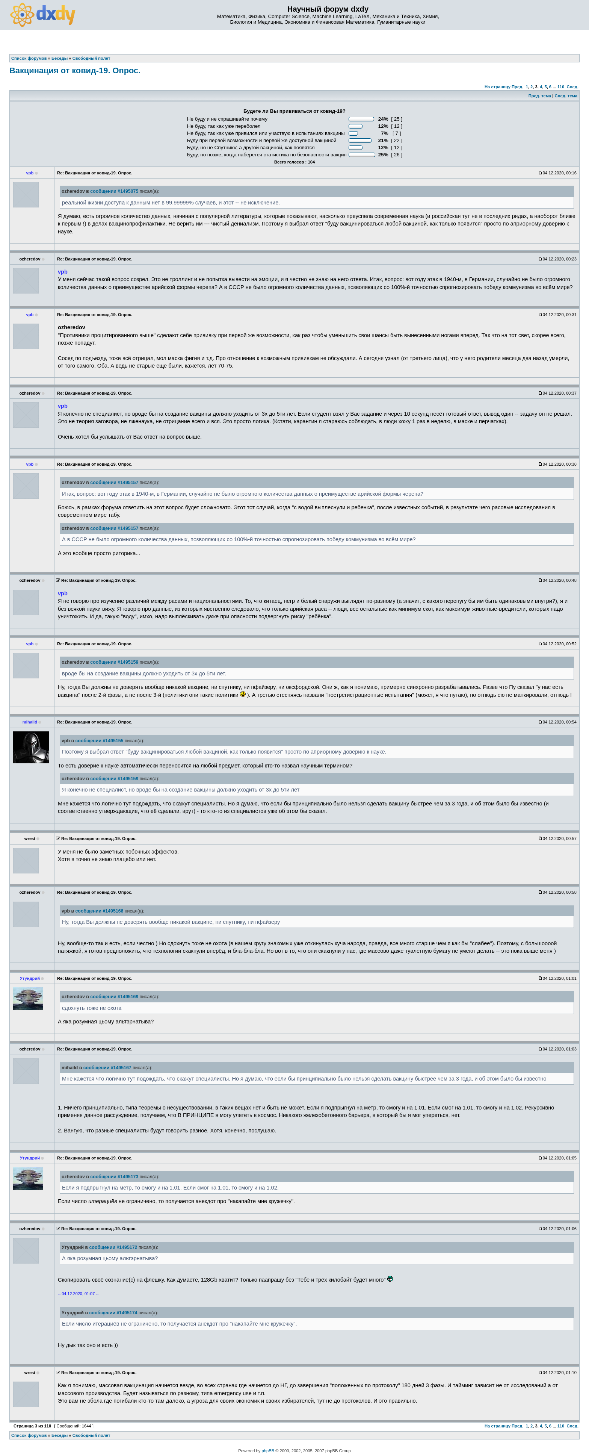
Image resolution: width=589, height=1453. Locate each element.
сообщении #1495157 (114, 482)
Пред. (517, 87)
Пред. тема (540, 96)
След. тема (565, 96)
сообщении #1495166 (99, 911)
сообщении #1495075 (114, 191)
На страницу (497, 87)
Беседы (59, 1435)
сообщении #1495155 (99, 740)
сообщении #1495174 (113, 1312)
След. (572, 87)
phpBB (268, 1450)
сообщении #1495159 (114, 662)
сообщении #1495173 (114, 1176)
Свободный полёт (91, 1435)
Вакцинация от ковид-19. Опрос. (74, 70)
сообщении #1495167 (107, 1067)
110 (561, 87)
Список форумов (29, 1435)
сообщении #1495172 (113, 1247)
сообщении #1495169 (114, 996)
